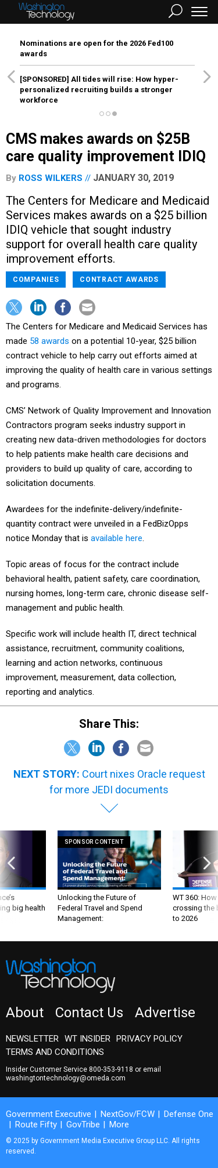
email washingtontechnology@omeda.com (83, 1073)
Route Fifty (36, 1124)
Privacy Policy (149, 1038)
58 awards (49, 341)
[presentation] (11, 877)
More (119, 1124)
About (25, 1012)
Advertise (165, 1012)
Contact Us (89, 1012)
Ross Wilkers (51, 178)
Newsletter (32, 1038)
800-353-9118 (111, 1069)
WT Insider (87, 1038)
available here (116, 538)
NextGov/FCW (128, 1114)
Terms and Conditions (55, 1052)
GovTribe (83, 1124)
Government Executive (48, 1114)
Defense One (188, 1114)
